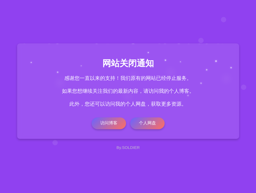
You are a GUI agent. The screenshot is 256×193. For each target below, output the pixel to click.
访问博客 (108, 123)
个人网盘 (147, 123)
